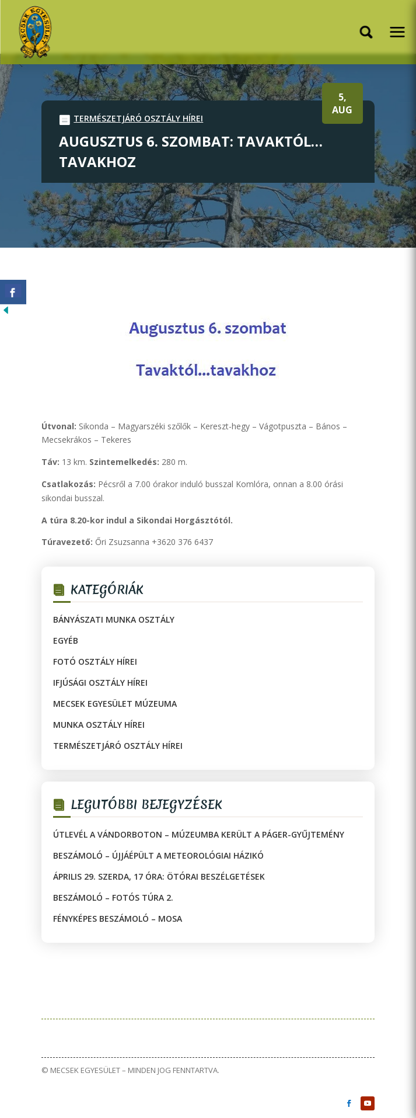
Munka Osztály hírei (99, 724)
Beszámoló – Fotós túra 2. (113, 897)
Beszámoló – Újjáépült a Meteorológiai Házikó (158, 855)
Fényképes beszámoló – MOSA (117, 918)
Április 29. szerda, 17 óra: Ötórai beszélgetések (159, 876)
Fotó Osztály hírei (95, 661)
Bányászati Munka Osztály (113, 619)
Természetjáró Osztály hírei (138, 118)
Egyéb (65, 640)
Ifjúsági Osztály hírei (100, 682)
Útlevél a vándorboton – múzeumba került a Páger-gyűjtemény (198, 834)
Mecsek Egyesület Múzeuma (115, 703)
